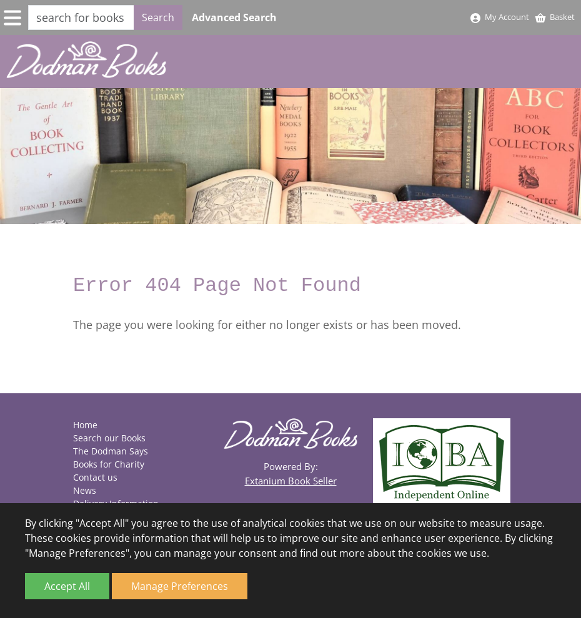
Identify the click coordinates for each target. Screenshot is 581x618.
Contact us (95, 477)
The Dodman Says (110, 451)
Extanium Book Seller (291, 480)
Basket (554, 16)
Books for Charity (108, 464)
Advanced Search (234, 17)
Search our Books (109, 438)
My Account (499, 16)
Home (85, 425)
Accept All (67, 586)
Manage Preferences (179, 586)
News (84, 490)
